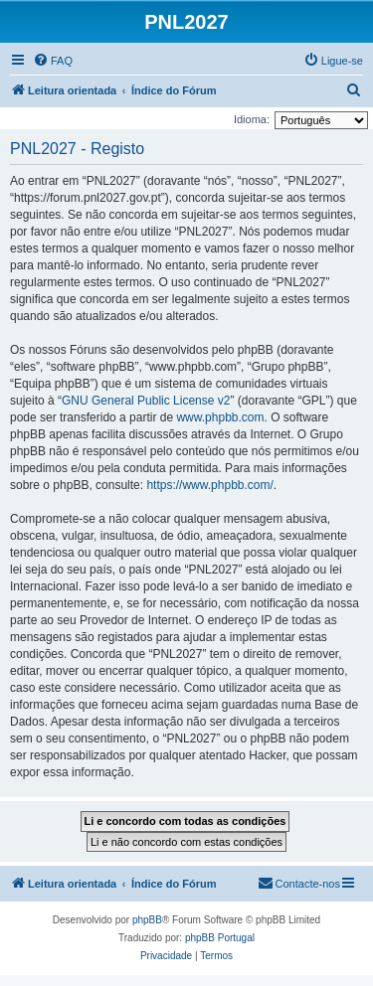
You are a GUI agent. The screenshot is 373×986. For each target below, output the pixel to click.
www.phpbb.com (220, 417)
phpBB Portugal (220, 937)
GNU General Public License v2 (146, 401)
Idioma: (252, 119)
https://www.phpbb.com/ (209, 485)
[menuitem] (53, 61)
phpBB (147, 919)
